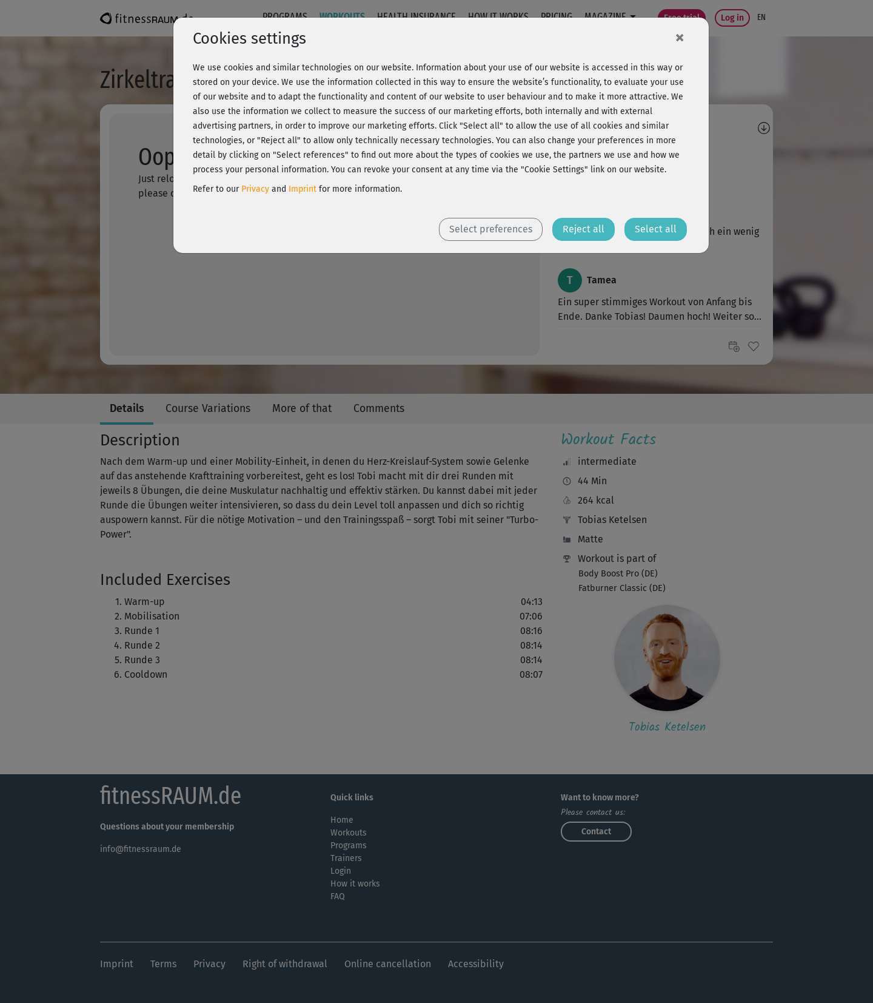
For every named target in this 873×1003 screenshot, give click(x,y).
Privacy (255, 189)
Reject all (583, 229)
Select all (656, 229)
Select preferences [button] (490, 229)
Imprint (302, 189)
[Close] (679, 37)
